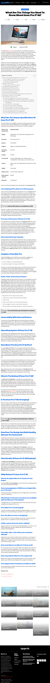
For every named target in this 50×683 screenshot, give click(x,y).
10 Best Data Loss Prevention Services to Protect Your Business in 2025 (24, 592)
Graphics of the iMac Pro (8, 83)
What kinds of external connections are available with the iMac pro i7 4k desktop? (19, 102)
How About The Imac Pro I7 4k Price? (11, 89)
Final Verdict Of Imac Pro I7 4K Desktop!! (12, 95)
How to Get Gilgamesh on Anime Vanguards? (29, 654)
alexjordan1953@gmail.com (7, 667)
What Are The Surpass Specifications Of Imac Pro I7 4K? (14, 77)
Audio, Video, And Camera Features (12, 85)
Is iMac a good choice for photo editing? (14, 106)
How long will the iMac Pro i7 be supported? (15, 111)
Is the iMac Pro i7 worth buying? (12, 104)
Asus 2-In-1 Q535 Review (7, 574)
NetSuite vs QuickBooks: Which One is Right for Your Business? (9, 612)
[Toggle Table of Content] (33, 76)
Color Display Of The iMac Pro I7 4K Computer (14, 79)
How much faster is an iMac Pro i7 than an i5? (15, 109)
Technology (25, 9)
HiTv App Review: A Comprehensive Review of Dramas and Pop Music (39, 612)
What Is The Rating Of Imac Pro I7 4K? (11, 90)
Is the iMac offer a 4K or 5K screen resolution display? (17, 108)
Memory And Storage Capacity (11, 82)
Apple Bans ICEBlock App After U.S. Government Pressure (29, 651)
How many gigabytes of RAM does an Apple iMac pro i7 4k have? (19, 99)
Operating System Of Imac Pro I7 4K (11, 87)
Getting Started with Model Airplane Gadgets (29, 648)
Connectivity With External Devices (10, 86)
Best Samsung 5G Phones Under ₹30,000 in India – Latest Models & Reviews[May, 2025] (24, 602)
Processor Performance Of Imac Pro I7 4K (13, 80)
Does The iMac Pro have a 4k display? (13, 105)
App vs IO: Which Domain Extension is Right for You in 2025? (40, 592)
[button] (39, 2)
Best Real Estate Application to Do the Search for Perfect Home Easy (40, 621)
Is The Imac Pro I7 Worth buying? (10, 92)
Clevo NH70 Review (7, 576)
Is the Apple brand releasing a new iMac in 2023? (16, 112)
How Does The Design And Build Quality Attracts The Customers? (17, 93)
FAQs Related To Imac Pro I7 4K (10, 96)
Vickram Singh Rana (6, 594)
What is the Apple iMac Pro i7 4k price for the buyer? (16, 98)
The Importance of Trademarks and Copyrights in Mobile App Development (25, 612)
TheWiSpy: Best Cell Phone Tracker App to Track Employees (24, 621)
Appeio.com (34, 680)
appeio (15, 47)
